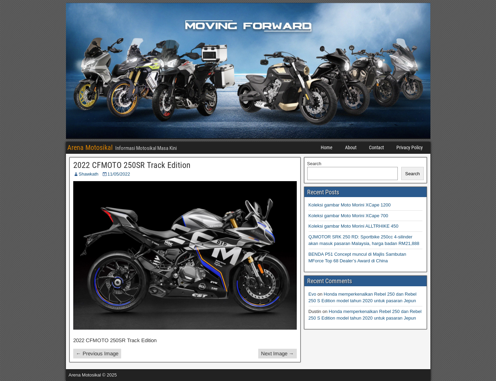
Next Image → (277, 353)
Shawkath (89, 174)
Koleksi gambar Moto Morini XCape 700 (348, 215)
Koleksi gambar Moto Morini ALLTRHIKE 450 (353, 226)
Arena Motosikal (90, 147)
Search (314, 163)
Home (327, 147)
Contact (376, 147)
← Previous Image (97, 353)
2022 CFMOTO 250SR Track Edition (132, 165)
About (350, 147)
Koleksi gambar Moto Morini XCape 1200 (350, 205)
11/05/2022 (119, 174)
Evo (312, 294)
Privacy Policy (409, 147)
